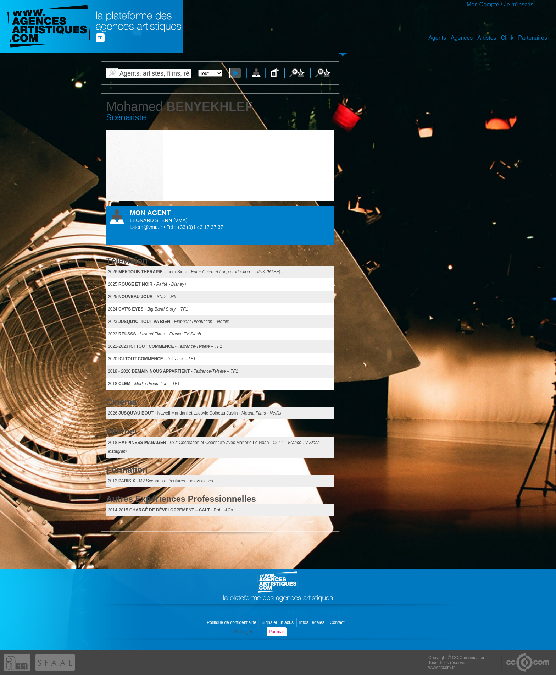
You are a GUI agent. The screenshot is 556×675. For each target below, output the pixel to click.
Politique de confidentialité (232, 622)
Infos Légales (312, 622)
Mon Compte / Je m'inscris (500, 4)
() (180, 220)
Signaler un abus (278, 622)
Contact (338, 622)
